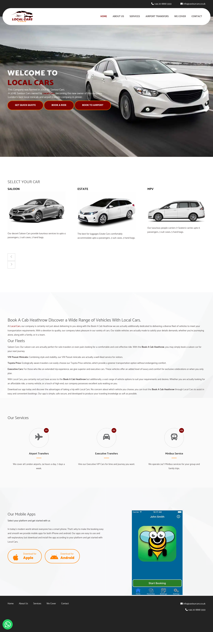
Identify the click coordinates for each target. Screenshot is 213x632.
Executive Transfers (106, 453)
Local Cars (15, 326)
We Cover (180, 16)
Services (135, 16)
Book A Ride (58, 105)
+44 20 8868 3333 (162, 4)
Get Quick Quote (24, 105)
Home (103, 16)
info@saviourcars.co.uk (194, 4)
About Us (118, 16)
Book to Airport (92, 105)
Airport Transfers (157, 16)
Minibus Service (174, 453)
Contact (197, 16)
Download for (24, 556)
